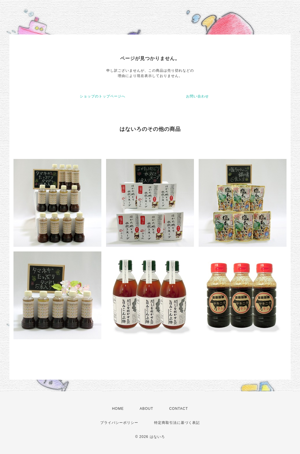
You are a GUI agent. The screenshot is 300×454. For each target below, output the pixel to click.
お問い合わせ (197, 96)
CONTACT (178, 409)
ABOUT (146, 409)
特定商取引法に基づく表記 (177, 423)
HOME (118, 409)
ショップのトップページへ (102, 96)
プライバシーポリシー (119, 423)
